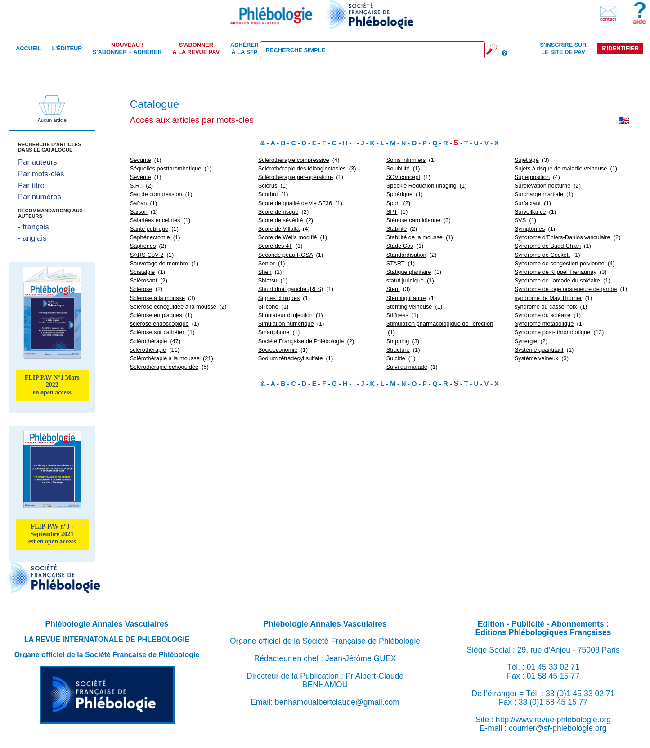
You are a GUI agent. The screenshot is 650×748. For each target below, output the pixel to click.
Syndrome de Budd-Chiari (548, 245)
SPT (392, 211)
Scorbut (268, 194)
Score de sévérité (280, 220)
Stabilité (396, 228)
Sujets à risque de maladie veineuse (561, 168)
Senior (266, 263)
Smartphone (274, 332)
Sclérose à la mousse (157, 298)
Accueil (28, 48)
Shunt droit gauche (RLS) (290, 289)
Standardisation (406, 254)
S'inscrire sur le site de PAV (563, 48)
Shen (265, 272)
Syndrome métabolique (544, 323)
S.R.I (136, 185)
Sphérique (399, 194)
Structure (398, 349)
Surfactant (528, 203)
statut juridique (405, 280)
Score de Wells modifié (287, 237)
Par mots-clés (41, 174)
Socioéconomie (278, 349)
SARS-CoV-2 (147, 254)
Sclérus (268, 185)
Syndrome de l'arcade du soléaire (557, 280)
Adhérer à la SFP (244, 48)
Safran (138, 203)
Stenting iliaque (406, 298)
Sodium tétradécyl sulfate (290, 358)
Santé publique (149, 228)
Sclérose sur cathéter (157, 332)
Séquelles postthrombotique (166, 168)
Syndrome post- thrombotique (553, 332)
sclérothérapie (148, 349)
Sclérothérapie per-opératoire (295, 177)
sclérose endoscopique (159, 323)
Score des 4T (275, 245)
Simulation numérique (286, 323)
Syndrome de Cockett (542, 254)
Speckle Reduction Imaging (421, 185)
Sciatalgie (142, 272)
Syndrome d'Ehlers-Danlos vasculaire (562, 237)
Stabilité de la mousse (414, 237)
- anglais (32, 238)
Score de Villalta (279, 228)
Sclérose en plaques (156, 315)
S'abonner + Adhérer (127, 48)
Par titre (31, 185)
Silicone (268, 306)
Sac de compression (156, 194)
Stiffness (397, 315)
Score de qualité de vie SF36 (295, 203)
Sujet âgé (527, 160)
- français (33, 227)
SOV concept (403, 177)
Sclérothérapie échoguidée (164, 366)
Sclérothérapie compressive (293, 160)
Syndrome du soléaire (542, 315)
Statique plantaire (408, 272)
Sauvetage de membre (159, 263)
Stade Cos (399, 245)
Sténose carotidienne (413, 220)
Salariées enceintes (155, 220)
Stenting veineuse (409, 306)
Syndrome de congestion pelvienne (560, 263)
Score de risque (278, 211)
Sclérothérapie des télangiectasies (302, 168)
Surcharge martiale (539, 194)
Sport (393, 203)
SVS (520, 220)
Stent (393, 289)
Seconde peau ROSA (285, 254)
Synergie (526, 341)
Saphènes (143, 245)
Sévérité (140, 177)
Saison (139, 211)
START (395, 263)
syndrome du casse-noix (546, 306)
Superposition (532, 177)
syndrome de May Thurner (548, 298)
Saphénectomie (150, 237)
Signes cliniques (279, 298)
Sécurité (140, 160)
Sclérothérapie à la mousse (165, 358)
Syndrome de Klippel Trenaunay (555, 272)
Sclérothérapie (148, 341)
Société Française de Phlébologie (301, 341)
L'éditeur (67, 48)
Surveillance (530, 211)
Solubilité (398, 168)
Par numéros (39, 197)
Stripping (397, 341)
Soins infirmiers (406, 160)
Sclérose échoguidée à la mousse (173, 306)
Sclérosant (143, 280)
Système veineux (536, 358)
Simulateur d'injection (285, 315)
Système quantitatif (539, 349)
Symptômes (530, 228)
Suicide (395, 358)
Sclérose (141, 289)
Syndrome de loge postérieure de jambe (566, 289)
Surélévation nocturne (543, 185)
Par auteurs (37, 162)
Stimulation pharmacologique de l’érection (439, 323)
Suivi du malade (406, 366)
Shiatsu (268, 280)
